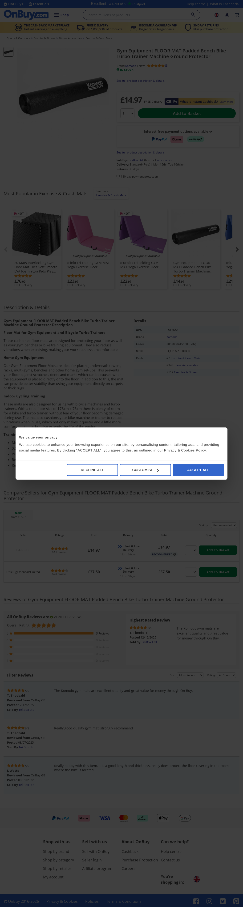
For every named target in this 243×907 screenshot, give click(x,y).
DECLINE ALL (92, 470)
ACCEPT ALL (198, 470)
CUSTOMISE (145, 470)
